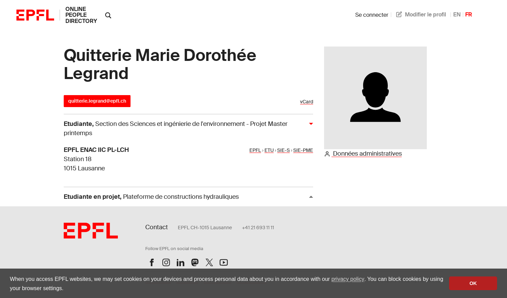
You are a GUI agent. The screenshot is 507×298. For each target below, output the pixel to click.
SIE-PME (303, 150)
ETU (269, 150)
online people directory (81, 15)
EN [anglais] (457, 14)
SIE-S (283, 150)
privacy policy (347, 279)
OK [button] (473, 283)
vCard (306, 102)
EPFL (255, 150)
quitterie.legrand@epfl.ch (97, 101)
